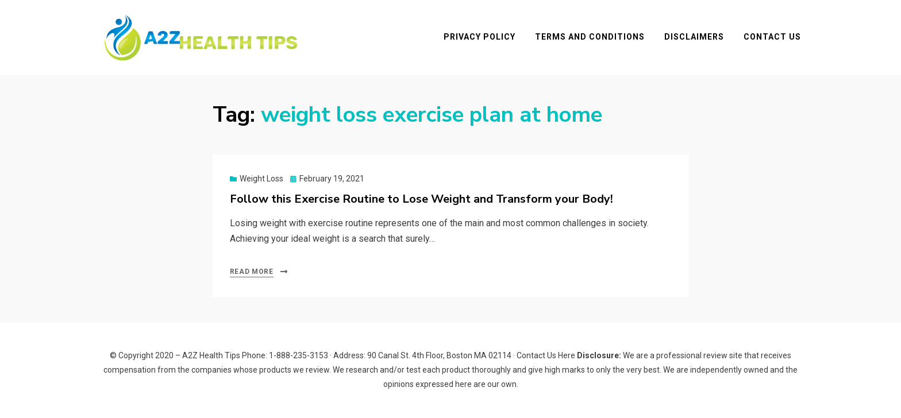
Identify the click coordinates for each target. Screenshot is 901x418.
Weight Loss (261, 178)
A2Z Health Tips (211, 355)
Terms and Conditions (590, 36)
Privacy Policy (479, 36)
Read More (252, 272)
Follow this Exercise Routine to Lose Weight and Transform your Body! (421, 199)
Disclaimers (694, 36)
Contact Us (772, 36)
